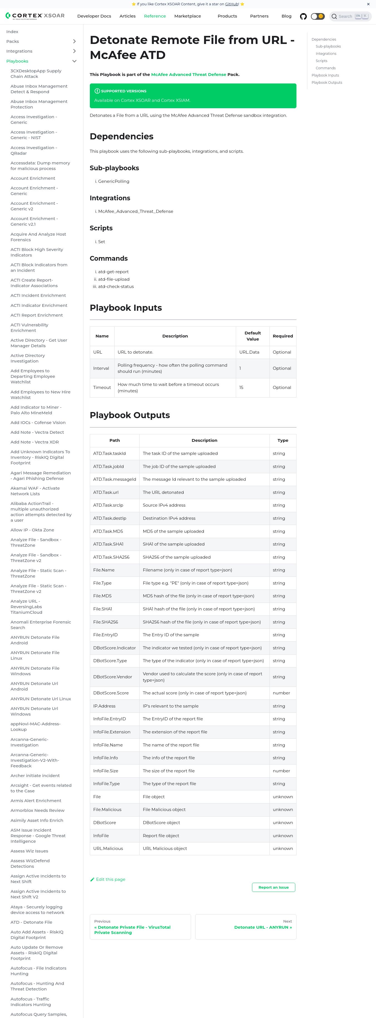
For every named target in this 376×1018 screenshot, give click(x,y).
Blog (287, 16)
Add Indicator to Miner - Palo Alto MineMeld (36, 410)
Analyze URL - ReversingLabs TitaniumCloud (26, 606)
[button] (318, 16)
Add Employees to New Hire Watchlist (41, 394)
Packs (12, 41)
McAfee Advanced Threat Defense (188, 74)
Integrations (19, 51)
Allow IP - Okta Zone (32, 530)
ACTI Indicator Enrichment (39, 305)
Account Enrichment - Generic (34, 190)
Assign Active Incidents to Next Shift (38, 878)
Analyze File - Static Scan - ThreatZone (38, 573)
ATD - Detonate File (31, 922)
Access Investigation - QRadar (34, 150)
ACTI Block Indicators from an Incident (39, 267)
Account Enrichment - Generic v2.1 (34, 221)
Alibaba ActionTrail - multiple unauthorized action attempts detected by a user (41, 512)
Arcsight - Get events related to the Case (41, 788)
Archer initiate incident (35, 775)
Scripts (321, 61)
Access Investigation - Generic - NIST (34, 134)
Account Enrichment (33, 178)
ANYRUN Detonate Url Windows (34, 711)
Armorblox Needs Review (38, 810)
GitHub (231, 4)
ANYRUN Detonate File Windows (35, 670)
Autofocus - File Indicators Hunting (38, 970)
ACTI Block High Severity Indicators (37, 252)
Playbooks (17, 61)
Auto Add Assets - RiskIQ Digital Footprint (37, 934)
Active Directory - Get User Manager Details (39, 342)
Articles (128, 16)
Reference (155, 16)
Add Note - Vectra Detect (37, 432)
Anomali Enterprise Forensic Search (41, 624)
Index (12, 31)
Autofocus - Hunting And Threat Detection (37, 986)
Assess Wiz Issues (29, 851)
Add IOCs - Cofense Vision (38, 422)
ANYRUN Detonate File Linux (35, 655)
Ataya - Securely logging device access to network (37, 909)
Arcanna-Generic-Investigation (29, 742)
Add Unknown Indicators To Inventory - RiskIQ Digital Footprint (40, 457)
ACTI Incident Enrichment (38, 295)
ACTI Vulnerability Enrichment (29, 327)
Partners (259, 16)
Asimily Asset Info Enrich (37, 820)
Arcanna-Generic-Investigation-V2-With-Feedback (35, 760)
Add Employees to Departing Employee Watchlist (33, 376)
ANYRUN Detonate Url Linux (41, 698)
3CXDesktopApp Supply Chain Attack (36, 73)
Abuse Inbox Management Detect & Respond (39, 88)
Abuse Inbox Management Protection (39, 104)
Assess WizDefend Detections (30, 863)
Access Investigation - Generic (34, 119)
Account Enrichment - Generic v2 (34, 206)
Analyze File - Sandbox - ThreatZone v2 (36, 557)
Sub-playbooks (328, 46)
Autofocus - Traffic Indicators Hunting (31, 1001)
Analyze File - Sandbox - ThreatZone (36, 542)
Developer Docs (94, 16)
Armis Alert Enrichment (36, 800)
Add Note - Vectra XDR (35, 442)
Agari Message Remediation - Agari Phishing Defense (41, 475)
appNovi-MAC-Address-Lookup (36, 726)
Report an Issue (274, 887)
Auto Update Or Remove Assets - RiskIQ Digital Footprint (37, 953)
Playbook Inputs (325, 75)
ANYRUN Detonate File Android (35, 640)
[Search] (350, 16)
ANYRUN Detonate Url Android (34, 686)
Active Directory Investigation (28, 358)
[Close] (368, 4)
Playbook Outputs (326, 82)
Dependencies (323, 39)
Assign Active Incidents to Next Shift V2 (38, 894)
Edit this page (107, 879)
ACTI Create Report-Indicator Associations (34, 282)
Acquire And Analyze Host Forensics (38, 236)
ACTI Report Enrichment (37, 315)
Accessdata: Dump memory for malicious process (40, 165)
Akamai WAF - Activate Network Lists (35, 490)
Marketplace (187, 16)
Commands (326, 68)
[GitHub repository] (303, 16)
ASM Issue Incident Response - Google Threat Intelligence (38, 835)
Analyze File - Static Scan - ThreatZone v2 (38, 588)
